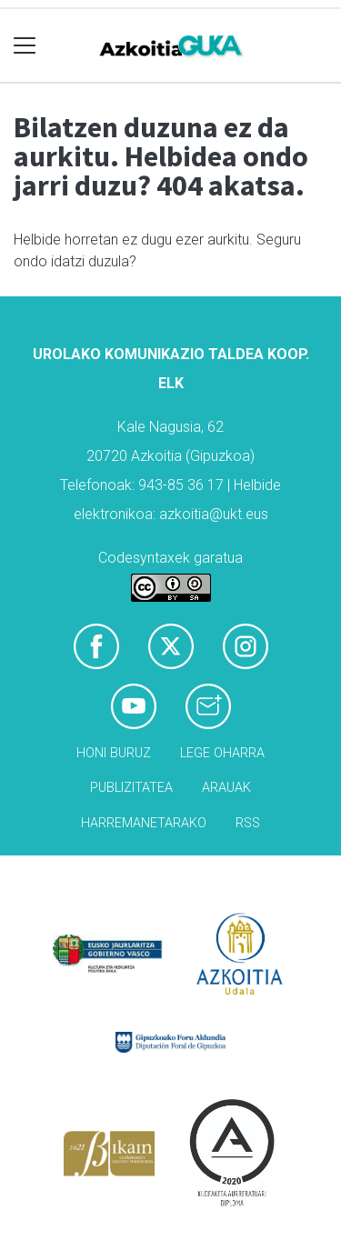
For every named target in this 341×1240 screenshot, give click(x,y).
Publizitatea (131, 787)
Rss (248, 823)
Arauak (226, 787)
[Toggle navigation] (25, 46)
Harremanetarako (143, 823)
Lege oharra (222, 753)
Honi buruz (113, 753)
